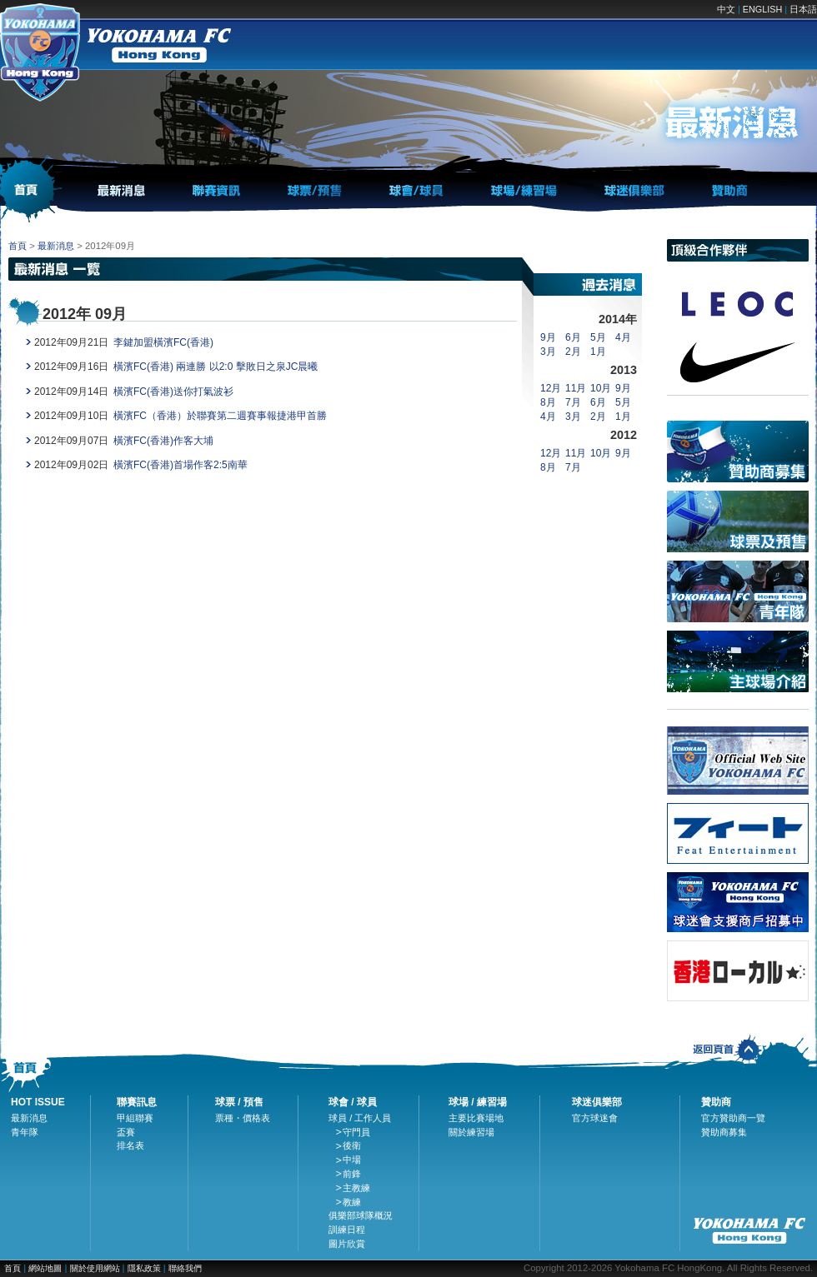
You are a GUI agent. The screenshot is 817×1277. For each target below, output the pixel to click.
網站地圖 (45, 1268)
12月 (550, 388)
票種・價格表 (242, 1118)
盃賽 (126, 1132)
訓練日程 (346, 1230)
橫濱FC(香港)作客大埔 (163, 440)
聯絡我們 (185, 1268)
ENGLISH (762, 9)
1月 (598, 351)
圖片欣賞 (346, 1244)
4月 (623, 337)
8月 (548, 402)
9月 (548, 337)
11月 (575, 388)
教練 (352, 1202)
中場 (352, 1160)
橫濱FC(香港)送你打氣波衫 (173, 391)
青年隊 (24, 1132)
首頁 (17, 246)
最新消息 (56, 246)
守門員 (356, 1132)
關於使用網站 (96, 1268)
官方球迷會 (595, 1118)
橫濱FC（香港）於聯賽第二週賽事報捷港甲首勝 (220, 416)
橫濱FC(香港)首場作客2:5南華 (180, 465)
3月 (548, 351)
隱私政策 (144, 1268)
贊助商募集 (724, 1132)
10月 (600, 388)
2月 (573, 351)
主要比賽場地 (476, 1118)
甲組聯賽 (135, 1118)
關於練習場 (471, 1132)
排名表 (130, 1145)
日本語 (803, 9)
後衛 (352, 1145)
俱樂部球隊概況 (360, 1215)
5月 (598, 337)
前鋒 (352, 1174)
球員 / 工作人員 (360, 1118)
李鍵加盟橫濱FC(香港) (163, 342)
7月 (573, 402)
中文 (726, 9)
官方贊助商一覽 (733, 1118)
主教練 (356, 1188)
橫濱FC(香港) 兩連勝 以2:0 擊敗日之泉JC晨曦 (215, 366)
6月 (573, 337)
